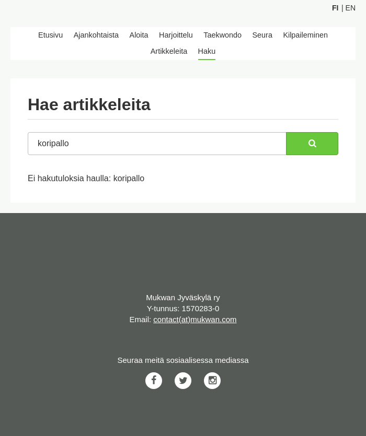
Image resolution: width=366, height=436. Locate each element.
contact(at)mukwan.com (194, 319)
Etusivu (50, 35)
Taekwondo (222, 35)
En (351, 7)
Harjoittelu (176, 35)
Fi (335, 7)
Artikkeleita (169, 51)
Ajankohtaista (96, 35)
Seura (262, 35)
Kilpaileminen (305, 35)
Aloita (139, 35)
